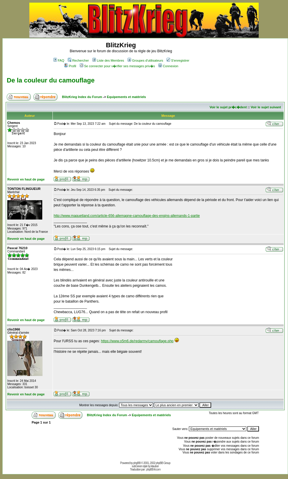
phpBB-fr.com (153, 469)
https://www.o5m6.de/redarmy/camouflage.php (137, 341)
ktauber (155, 466)
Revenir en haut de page (26, 179)
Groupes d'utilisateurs (145, 60)
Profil (70, 66)
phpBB (136, 463)
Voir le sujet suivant (266, 107)
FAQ (58, 60)
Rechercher (78, 60)
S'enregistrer (178, 60)
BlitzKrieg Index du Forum (82, 97)
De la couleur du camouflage (51, 80)
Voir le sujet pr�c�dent (228, 107)
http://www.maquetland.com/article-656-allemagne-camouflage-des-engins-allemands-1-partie (127, 216)
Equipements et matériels (126, 97)
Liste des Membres (108, 60)
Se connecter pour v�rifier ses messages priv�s (117, 66)
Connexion (168, 66)
